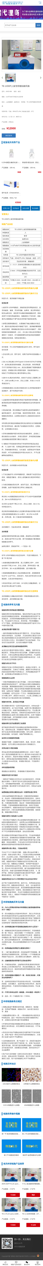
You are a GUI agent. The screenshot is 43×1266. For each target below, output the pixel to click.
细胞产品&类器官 (16, 1263)
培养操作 (16, 208)
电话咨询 (37, 1263)
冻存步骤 (25, 208)
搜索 (38, 25)
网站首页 (5, 1263)
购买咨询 (9, 135)
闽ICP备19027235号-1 (23, 1256)
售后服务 (35, 208)
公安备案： (34, 1256)
